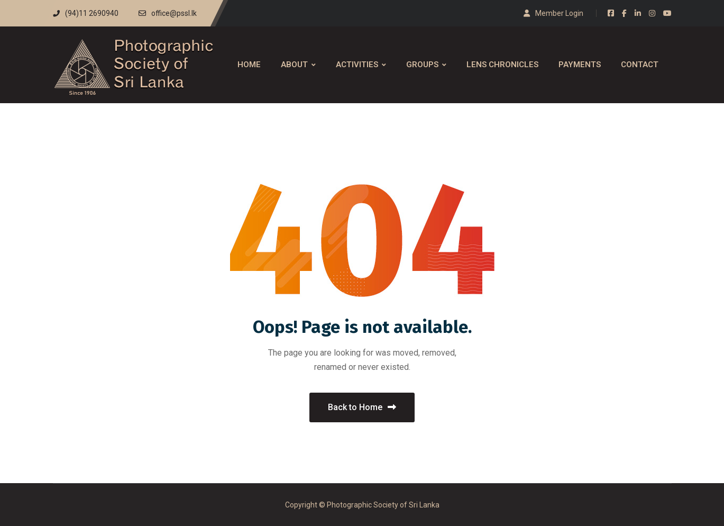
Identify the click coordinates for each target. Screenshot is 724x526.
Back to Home (362, 407)
